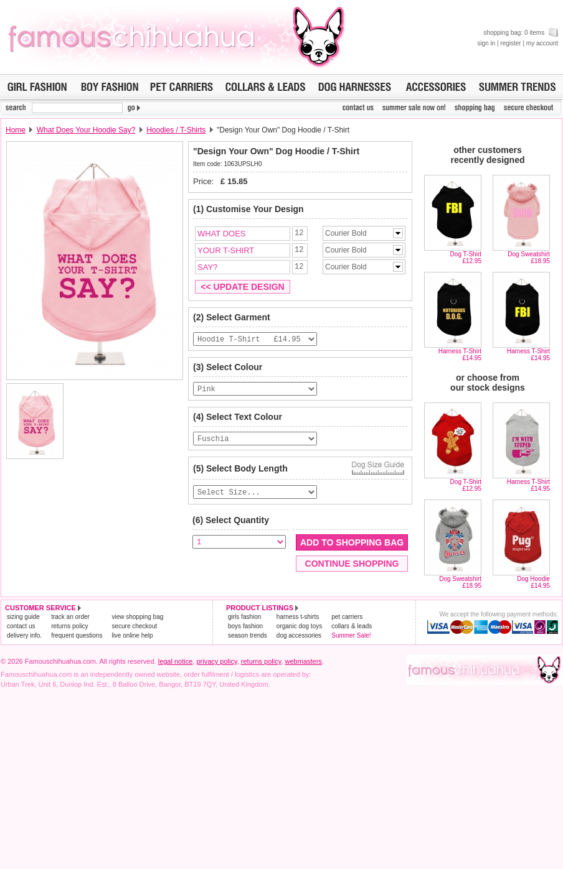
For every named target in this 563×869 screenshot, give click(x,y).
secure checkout (134, 626)
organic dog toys (299, 626)
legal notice (175, 661)
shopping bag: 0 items (520, 32)
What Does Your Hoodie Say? (86, 130)
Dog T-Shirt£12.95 (465, 257)
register (510, 43)
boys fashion (245, 626)
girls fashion (244, 616)
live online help (132, 635)
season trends (247, 635)
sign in (486, 43)
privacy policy (216, 661)
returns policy (69, 626)
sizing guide (23, 616)
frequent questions (76, 635)
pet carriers (346, 616)
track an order (70, 616)
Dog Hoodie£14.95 (533, 582)
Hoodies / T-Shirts (176, 130)
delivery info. (24, 635)
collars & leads (351, 626)
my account (542, 43)
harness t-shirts (298, 616)
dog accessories (299, 635)
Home (16, 130)
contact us (21, 626)
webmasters (303, 661)
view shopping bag (137, 616)
